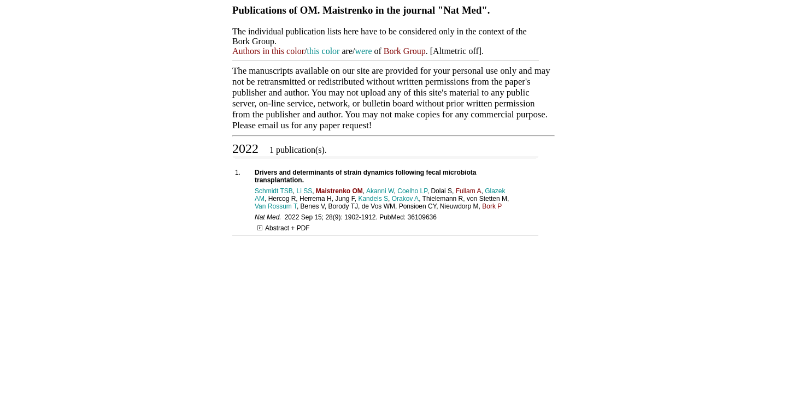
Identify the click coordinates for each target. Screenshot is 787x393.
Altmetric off (456, 51)
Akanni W (380, 191)
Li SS (304, 191)
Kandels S (373, 199)
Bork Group (405, 51)
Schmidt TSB (274, 191)
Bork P (492, 206)
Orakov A (405, 199)
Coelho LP (412, 191)
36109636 (422, 217)
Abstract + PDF (283, 228)
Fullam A (468, 191)
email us (273, 125)
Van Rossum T (276, 206)
